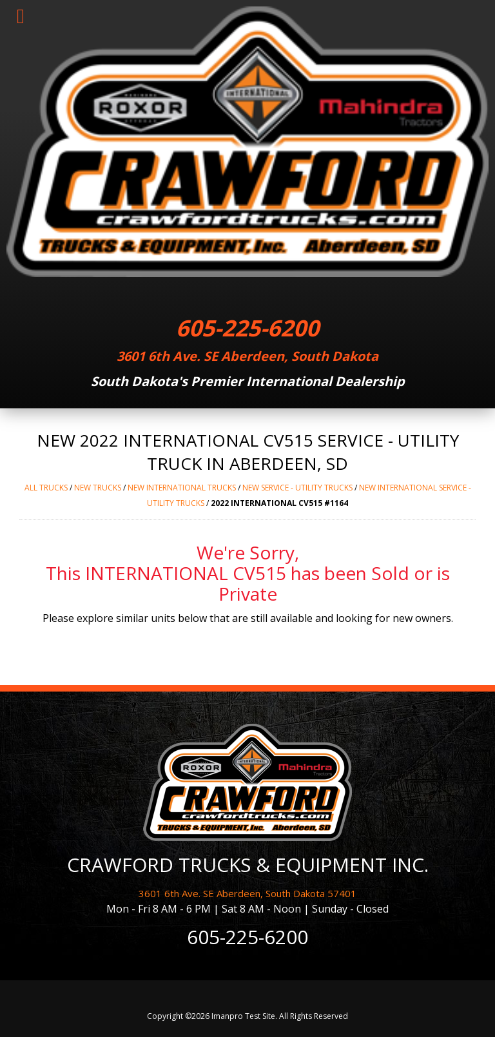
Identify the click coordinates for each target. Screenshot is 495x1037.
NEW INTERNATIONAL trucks (182, 487)
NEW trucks (97, 487)
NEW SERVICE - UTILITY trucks (297, 487)
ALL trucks (46, 487)
